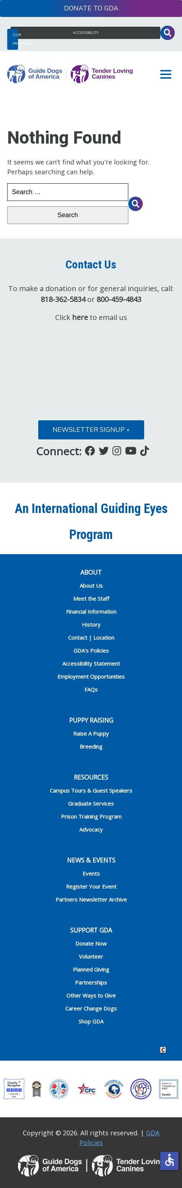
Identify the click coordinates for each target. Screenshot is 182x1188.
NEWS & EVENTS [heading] (91, 860)
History (91, 624)
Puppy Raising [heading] (91, 720)
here (80, 317)
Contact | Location (91, 637)
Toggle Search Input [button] (167, 33)
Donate (78, 8)
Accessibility (85, 32)
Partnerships (91, 982)
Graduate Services (91, 803)
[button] (167, 74)
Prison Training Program (91, 816)
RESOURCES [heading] (91, 777)
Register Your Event (91, 886)
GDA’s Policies (91, 650)
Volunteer (91, 956)
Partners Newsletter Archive (91, 899)
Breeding (91, 746)
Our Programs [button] (15, 39)
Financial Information (91, 611)
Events (91, 873)
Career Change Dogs (91, 1008)
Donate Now (91, 943)
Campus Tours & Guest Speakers (91, 790)
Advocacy (91, 829)
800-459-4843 (119, 299)
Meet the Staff (91, 598)
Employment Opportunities (91, 676)
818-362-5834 (63, 299)
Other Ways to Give (91, 995)
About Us (91, 585)
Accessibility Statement (91, 663)
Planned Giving (91, 969)
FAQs (91, 689)
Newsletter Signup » (91, 429)
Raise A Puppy (91, 733)
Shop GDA (91, 1021)
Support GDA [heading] (91, 930)
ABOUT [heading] (91, 572)
